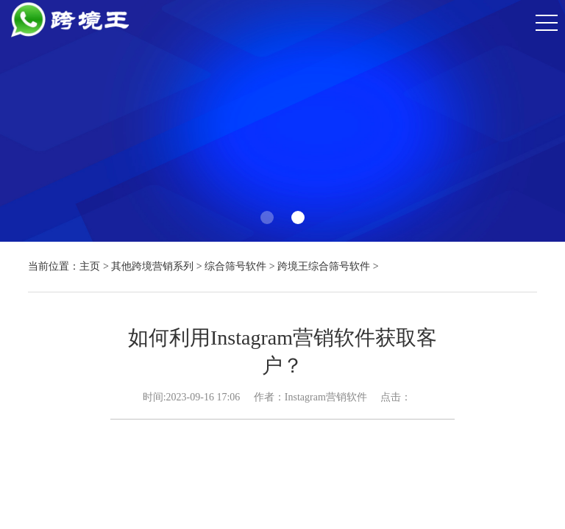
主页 (89, 266)
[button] (267, 217)
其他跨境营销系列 (152, 266)
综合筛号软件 (235, 266)
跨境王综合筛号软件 (323, 266)
